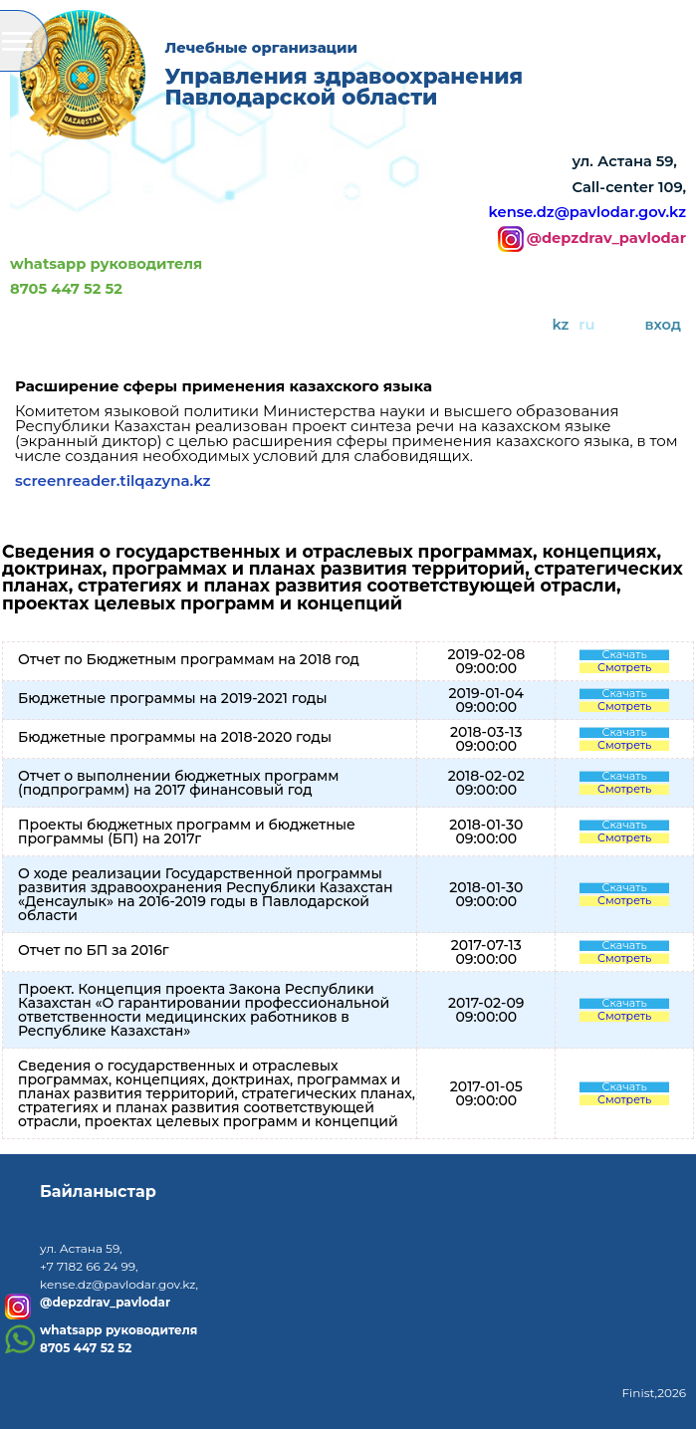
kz (560, 325)
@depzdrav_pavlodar (606, 239)
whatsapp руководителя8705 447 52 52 (106, 277)
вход (663, 325)
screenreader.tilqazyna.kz (113, 480)
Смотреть (624, 667)
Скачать (624, 654)
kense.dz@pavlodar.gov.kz (587, 212)
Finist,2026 (653, 1392)
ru (586, 325)
